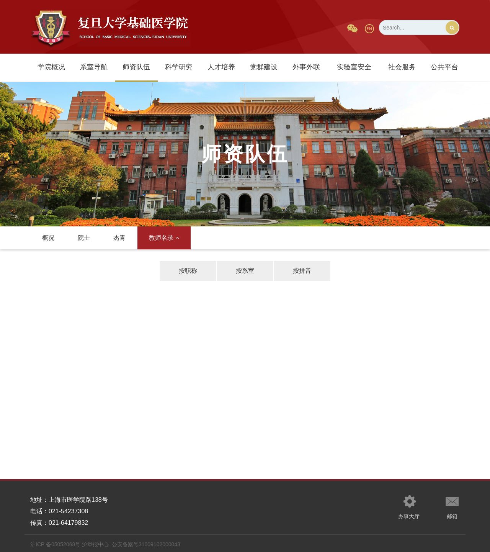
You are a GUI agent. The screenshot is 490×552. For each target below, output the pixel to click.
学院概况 (51, 67)
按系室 (245, 270)
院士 (84, 237)
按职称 (188, 270)
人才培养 (221, 67)
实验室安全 (354, 67)
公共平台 (444, 67)
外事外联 (306, 67)
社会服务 (402, 67)
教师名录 (164, 237)
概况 (48, 237)
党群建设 (264, 67)
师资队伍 (136, 67)
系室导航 (94, 67)
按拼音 (302, 270)
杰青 (119, 237)
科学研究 (179, 67)
